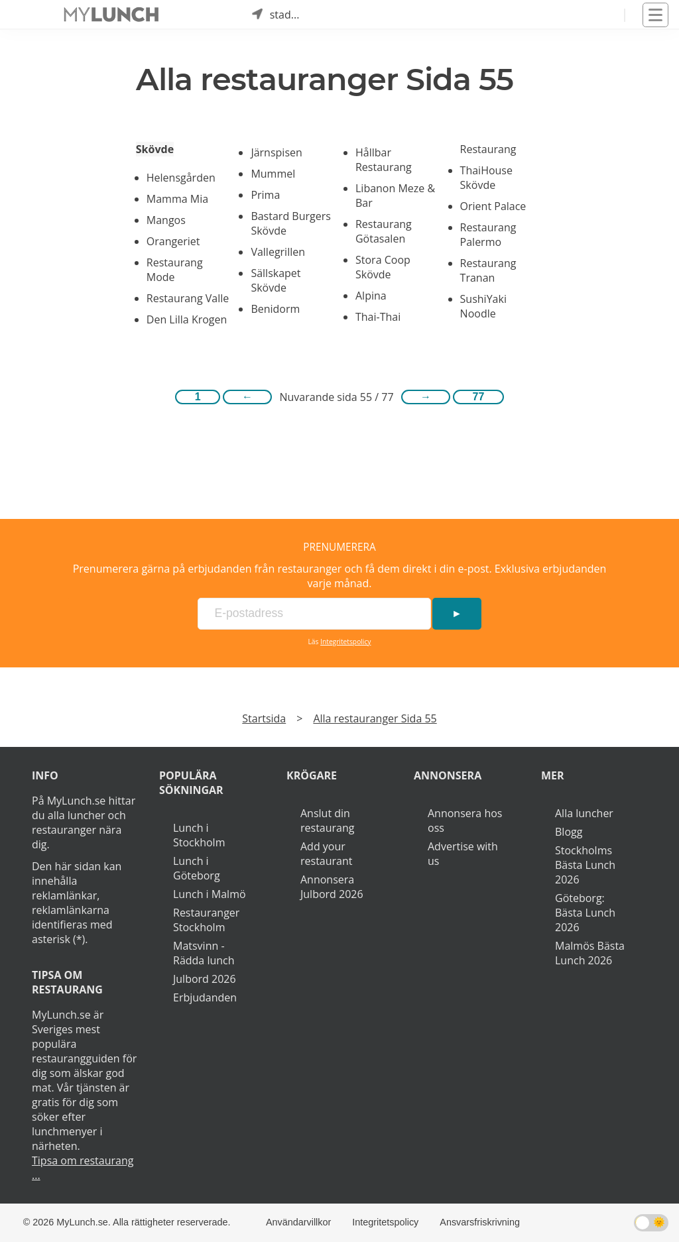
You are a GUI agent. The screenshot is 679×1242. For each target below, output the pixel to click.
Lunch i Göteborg (196, 868)
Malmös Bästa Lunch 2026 (590, 953)
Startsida (264, 718)
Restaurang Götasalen (383, 231)
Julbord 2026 (204, 979)
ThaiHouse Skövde (486, 177)
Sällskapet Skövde (275, 280)
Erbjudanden (205, 997)
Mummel (273, 173)
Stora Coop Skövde (382, 267)
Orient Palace (493, 206)
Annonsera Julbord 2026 (331, 886)
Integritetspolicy (345, 641)
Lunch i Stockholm (199, 835)
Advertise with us (463, 853)
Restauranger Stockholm (206, 919)
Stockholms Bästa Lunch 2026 (585, 865)
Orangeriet (173, 241)
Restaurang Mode (175, 269)
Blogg (568, 831)
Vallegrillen (278, 252)
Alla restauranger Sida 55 (374, 718)
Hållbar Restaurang (383, 159)
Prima (265, 195)
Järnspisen (276, 152)
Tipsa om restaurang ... (82, 1167)
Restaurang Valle (188, 298)
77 (479, 396)
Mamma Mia (177, 199)
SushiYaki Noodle (483, 306)
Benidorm (275, 309)
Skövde (155, 149)
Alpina (371, 295)
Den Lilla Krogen (187, 319)
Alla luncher (584, 813)
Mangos (166, 220)
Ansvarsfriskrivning (480, 1222)
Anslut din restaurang (327, 820)
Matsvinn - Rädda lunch (204, 953)
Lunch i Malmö (209, 894)
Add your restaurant (326, 853)
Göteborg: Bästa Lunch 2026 (585, 912)
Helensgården (181, 177)
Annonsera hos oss (465, 820)
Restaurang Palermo (488, 234)
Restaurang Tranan (488, 270)
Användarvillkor (298, 1222)
